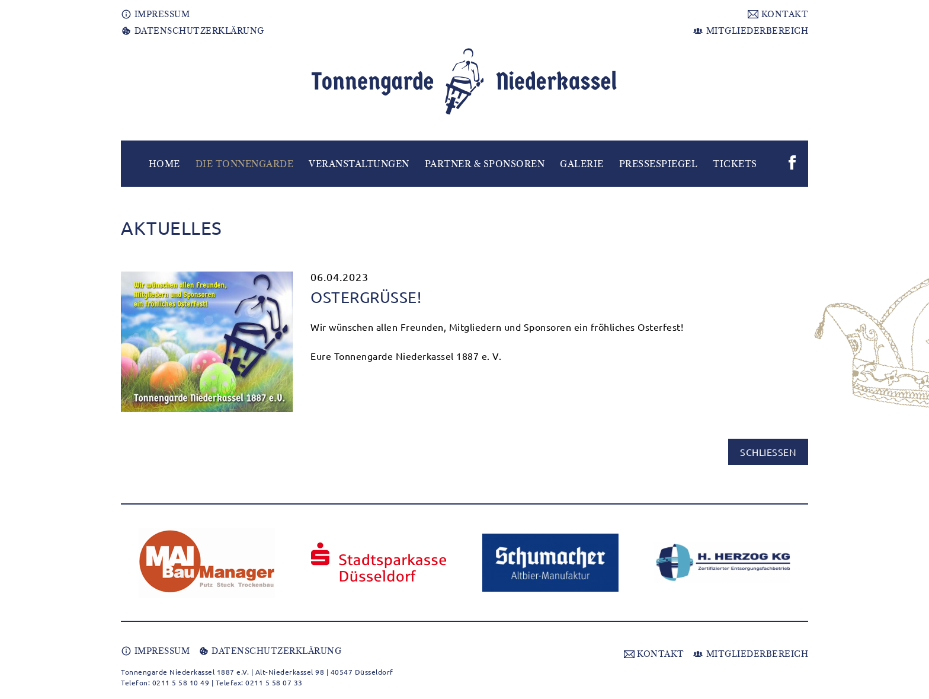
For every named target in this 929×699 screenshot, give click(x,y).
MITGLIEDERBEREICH (750, 30)
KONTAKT (778, 14)
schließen (768, 452)
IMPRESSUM (155, 14)
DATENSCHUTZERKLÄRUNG (192, 30)
